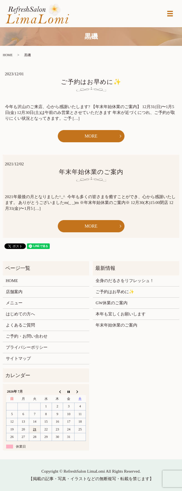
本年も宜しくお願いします (121, 314)
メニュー (14, 303)
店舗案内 (14, 292)
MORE (90, 136)
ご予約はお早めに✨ (91, 81)
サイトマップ (18, 358)
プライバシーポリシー (27, 347)
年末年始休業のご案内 (91, 171)
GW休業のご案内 (112, 303)
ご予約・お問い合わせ (27, 336)
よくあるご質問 (20, 325)
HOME (8, 55)
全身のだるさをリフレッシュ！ (125, 280)
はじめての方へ (20, 314)
